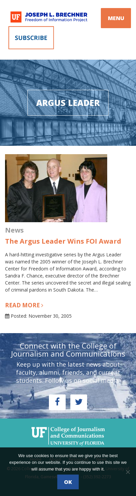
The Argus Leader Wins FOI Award (63, 241)
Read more (24, 305)
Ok (68, 482)
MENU (116, 18)
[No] (127, 472)
